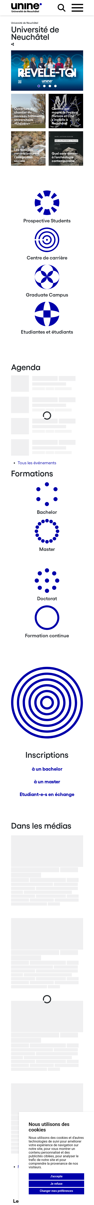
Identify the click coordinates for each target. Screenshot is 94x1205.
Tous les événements (37, 463)
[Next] (72, 74)
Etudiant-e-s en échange (47, 794)
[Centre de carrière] (47, 241)
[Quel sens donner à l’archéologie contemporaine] (66, 148)
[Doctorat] (47, 582)
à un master (47, 781)
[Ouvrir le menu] (77, 8)
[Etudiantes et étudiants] (47, 315)
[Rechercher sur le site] (61, 8)
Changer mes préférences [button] (56, 1191)
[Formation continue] (47, 619)
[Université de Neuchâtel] (26, 7)
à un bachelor (47, 769)
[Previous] (22, 74)
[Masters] (47, 533)
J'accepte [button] (56, 1176)
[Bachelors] (47, 496)
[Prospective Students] (47, 204)
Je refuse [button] (56, 1183)
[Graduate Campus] (47, 278)
